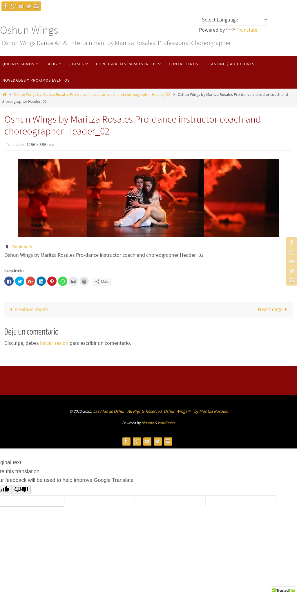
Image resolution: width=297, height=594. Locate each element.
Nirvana (147, 422)
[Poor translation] (21, 489)
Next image (274, 309)
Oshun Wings (29, 30)
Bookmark (22, 247)
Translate (241, 29)
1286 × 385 (36, 144)
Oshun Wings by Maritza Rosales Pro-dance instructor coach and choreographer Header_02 (92, 94)
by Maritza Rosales (211, 411)
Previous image (27, 309)
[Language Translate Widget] (233, 20)
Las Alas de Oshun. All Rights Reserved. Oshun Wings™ (142, 411)
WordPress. (166, 422)
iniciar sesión (54, 343)
